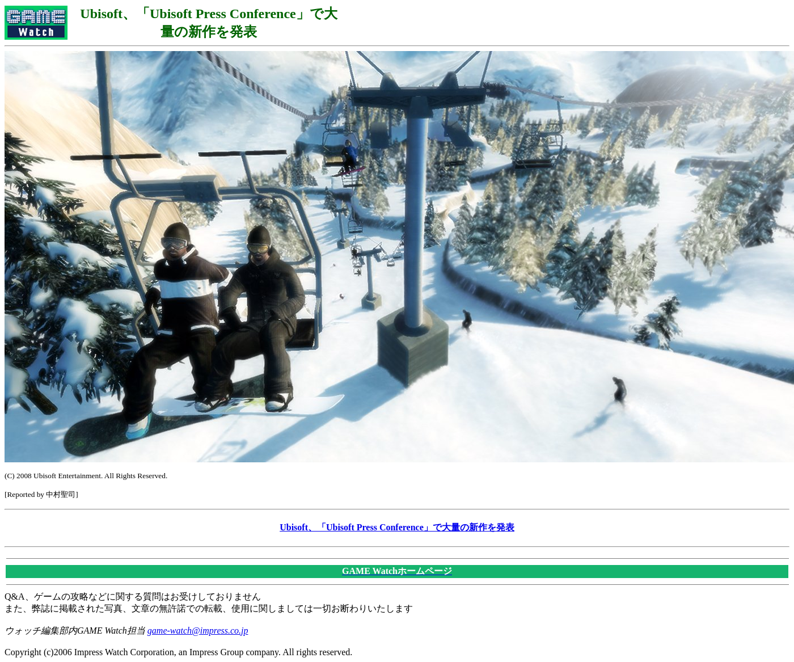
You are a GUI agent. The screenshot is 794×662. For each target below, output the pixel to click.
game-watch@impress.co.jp (197, 630)
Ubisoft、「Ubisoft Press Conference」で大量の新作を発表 (397, 527)
